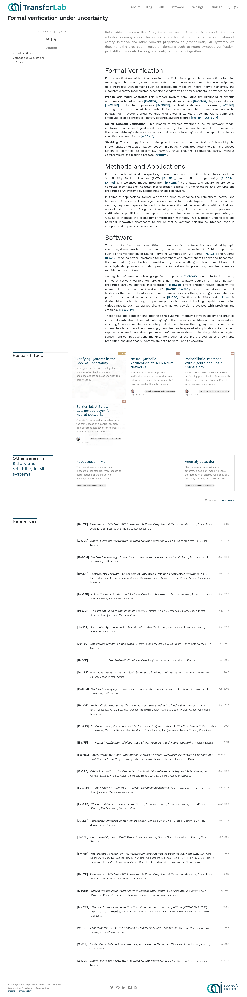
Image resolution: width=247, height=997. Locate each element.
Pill (178, 354)
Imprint (11, 991)
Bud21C (110, 257)
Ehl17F (168, 178)
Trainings (196, 7)
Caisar (183, 289)
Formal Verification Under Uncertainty (160, 391)
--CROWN (189, 276)
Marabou (175, 284)
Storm (225, 297)
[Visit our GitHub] (118, 988)
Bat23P (163, 105)
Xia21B (160, 154)
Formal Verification (24, 53)
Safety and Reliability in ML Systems (91, 485)
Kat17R (109, 182)
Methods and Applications (28, 57)
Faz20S (227, 178)
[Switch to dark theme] (236, 7)
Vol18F (197, 117)
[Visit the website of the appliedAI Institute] (223, 987)
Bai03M (200, 101)
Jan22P (112, 105)
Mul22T (211, 253)
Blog (149, 7)
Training (122, 354)
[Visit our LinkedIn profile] (124, 988)
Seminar (216, 7)
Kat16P (150, 101)
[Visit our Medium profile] (129, 988)
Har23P (226, 105)
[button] (153, 526)
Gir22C (172, 297)
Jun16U (211, 117)
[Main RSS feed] (135, 988)
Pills (161, 7)
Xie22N (147, 136)
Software (177, 7)
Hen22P (126, 309)
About (135, 7)
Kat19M (171, 289)
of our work (226, 500)
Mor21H (172, 182)
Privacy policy (24, 991)
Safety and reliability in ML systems (29, 469)
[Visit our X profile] (112, 988)
